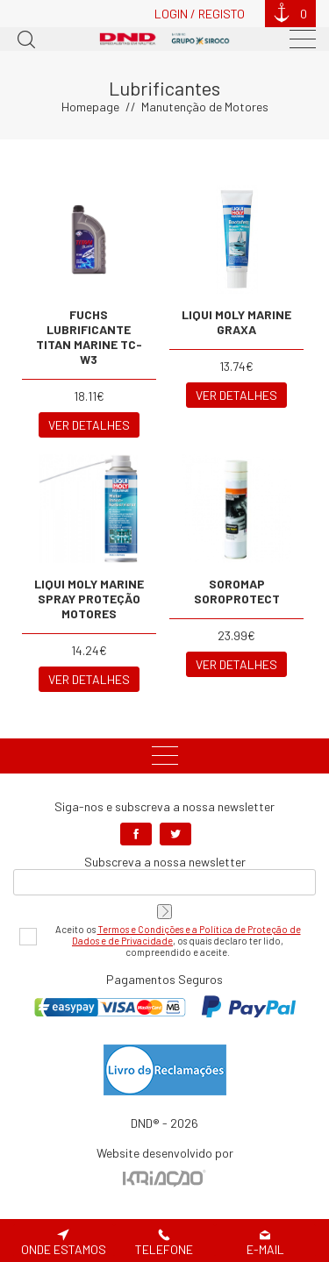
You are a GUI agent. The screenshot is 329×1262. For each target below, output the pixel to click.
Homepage (90, 106)
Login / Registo (199, 13)
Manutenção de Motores (204, 106)
